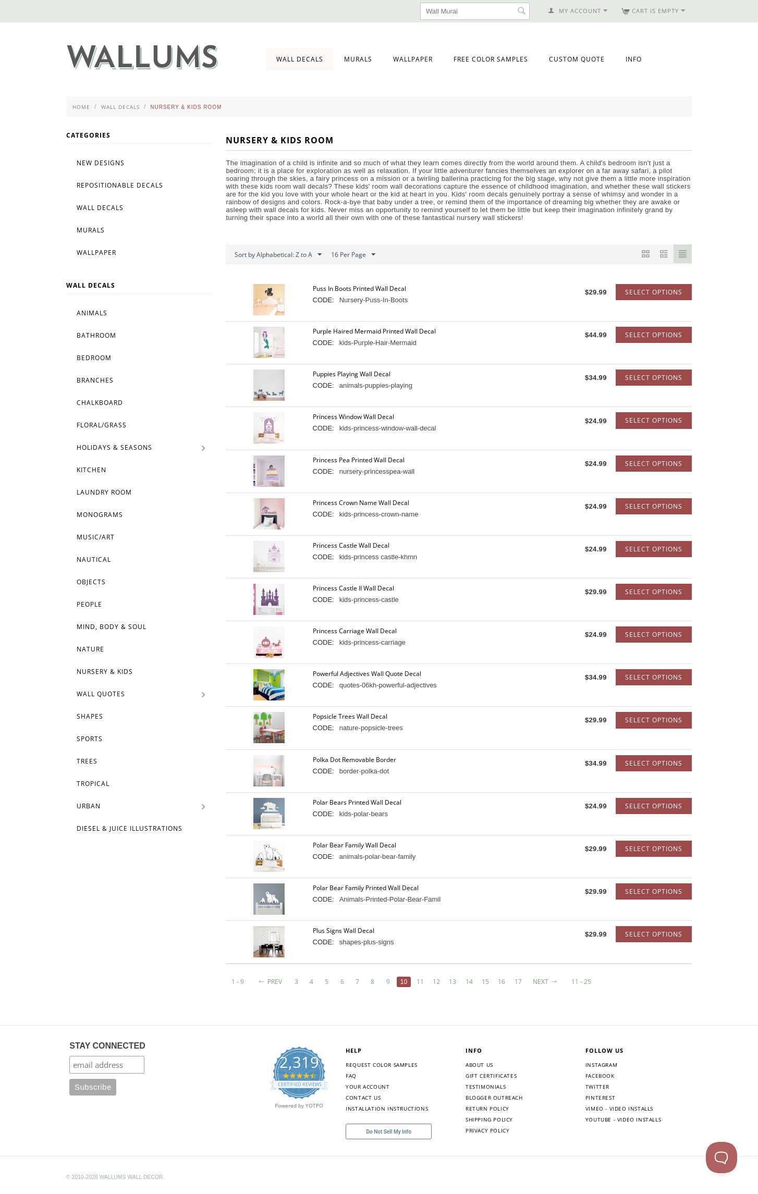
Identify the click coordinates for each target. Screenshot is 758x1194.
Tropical (93, 783)
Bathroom (96, 335)
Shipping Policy (489, 1119)
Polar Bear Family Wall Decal (354, 845)
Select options (653, 292)
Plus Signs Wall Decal (343, 930)
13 (454, 981)
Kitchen (91, 469)
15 (487, 981)
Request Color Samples (382, 1064)
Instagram (601, 1064)
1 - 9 (237, 981)
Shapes (90, 716)
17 (520, 981)
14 (470, 981)
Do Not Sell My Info (388, 1132)
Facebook (600, 1075)
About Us (479, 1064)
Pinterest (600, 1097)
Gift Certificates (491, 1075)
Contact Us (363, 1097)
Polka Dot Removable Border (354, 759)
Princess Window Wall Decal (353, 416)
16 (503, 981)
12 (438, 981)
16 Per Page (353, 255)
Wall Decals (299, 59)
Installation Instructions (387, 1108)
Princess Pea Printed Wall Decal (359, 460)
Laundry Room (104, 492)
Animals (92, 313)
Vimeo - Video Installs (619, 1108)
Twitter (597, 1086)
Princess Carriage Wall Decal (355, 630)
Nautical (94, 559)
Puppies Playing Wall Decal (351, 374)
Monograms (100, 514)
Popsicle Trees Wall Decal (350, 716)
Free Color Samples (491, 59)
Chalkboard (100, 402)
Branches (95, 380)
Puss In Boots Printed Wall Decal (359, 288)
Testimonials (486, 1086)
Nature (90, 649)
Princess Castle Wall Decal (351, 545)
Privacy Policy (487, 1130)
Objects (91, 581)
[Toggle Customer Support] (721, 1157)
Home (81, 106)
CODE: (323, 300)
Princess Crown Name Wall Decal (361, 502)
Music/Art (96, 537)
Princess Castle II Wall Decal (353, 588)
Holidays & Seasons (114, 447)
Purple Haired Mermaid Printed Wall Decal (374, 331)
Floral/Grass (102, 425)
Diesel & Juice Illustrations (129, 828)
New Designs (101, 162)
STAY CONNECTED (107, 1045)
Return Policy (487, 1108)
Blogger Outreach (494, 1097)
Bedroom (94, 357)
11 (421, 981)
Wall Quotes (101, 694)
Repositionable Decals (120, 185)
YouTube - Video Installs (623, 1119)
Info (634, 59)
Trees (87, 761)
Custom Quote (577, 59)
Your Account (367, 1086)
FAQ (351, 1075)
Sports (90, 738)
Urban (89, 806)
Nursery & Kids (105, 671)
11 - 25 (584, 981)
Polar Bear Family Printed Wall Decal (366, 887)
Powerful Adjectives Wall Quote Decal (367, 673)
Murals (358, 59)
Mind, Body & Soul (111, 626)
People (89, 604)
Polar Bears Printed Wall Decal (357, 802)
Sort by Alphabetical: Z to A (278, 255)
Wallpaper (413, 59)
